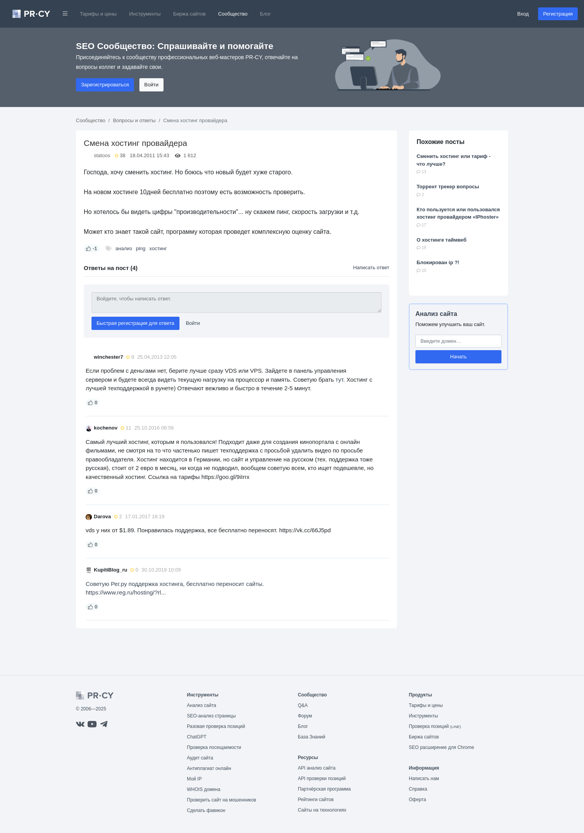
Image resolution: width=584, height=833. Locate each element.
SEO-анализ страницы (211, 716)
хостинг (158, 248)
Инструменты (145, 14)
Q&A (303, 705)
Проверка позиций (435, 726)
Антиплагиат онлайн (209, 768)
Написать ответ (371, 267)
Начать (458, 357)
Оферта (417, 799)
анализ (124, 248)
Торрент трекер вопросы (448, 186)
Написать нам (424, 778)
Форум (305, 716)
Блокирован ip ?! (438, 262)
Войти (151, 85)
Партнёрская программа (324, 789)
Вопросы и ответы (134, 120)
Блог (265, 14)
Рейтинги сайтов (316, 799)
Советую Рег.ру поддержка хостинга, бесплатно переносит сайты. (175, 583)
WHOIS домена (203, 789)
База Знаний (311, 737)
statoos (102, 155)
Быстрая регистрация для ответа (135, 323)
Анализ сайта (436, 313)
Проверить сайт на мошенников (221, 800)
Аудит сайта (200, 758)
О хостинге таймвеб (441, 240)
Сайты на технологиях (322, 810)
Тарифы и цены (98, 14)
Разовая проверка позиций (216, 726)
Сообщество (233, 14)
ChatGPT (196, 737)
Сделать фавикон (206, 810)
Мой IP (194, 779)
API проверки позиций (322, 778)
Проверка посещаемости (214, 747)
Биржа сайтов (189, 14)
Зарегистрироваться (105, 85)
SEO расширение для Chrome (441, 747)
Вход (523, 14)
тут (339, 379)
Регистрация (558, 14)
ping (141, 248)
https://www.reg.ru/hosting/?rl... (126, 592)
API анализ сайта (317, 768)
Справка (418, 789)
